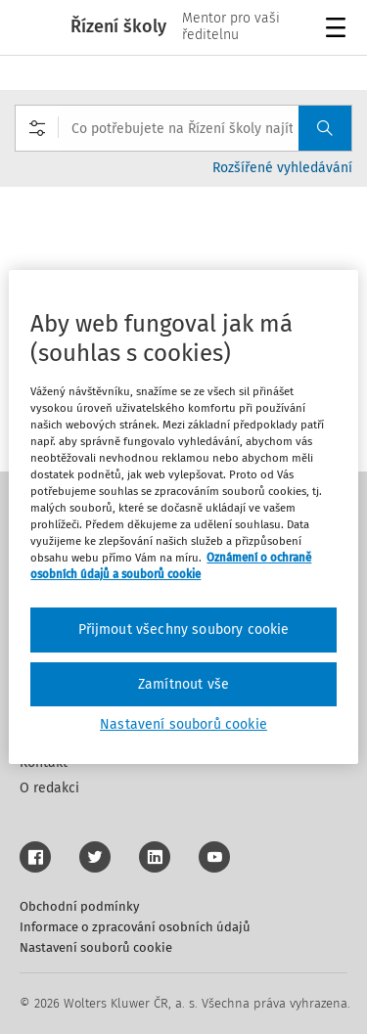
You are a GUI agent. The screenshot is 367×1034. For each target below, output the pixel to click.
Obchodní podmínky (79, 906)
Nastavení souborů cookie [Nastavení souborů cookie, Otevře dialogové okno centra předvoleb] (183, 724)
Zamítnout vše (183, 684)
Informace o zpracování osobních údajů (135, 927)
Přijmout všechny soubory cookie (184, 629)
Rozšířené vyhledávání (282, 167)
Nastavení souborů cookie (96, 947)
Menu (339, 30)
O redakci (49, 788)
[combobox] (183, 128)
